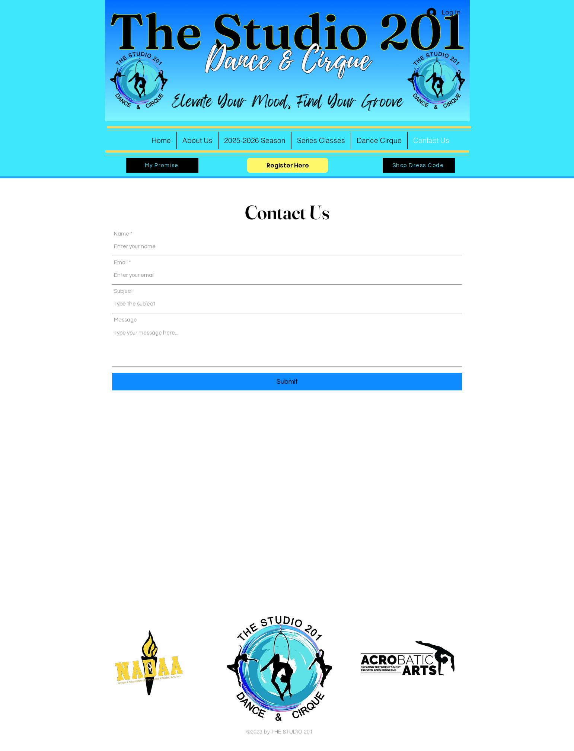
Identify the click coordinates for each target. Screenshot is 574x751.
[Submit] (287, 381)
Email (121, 262)
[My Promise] (162, 165)
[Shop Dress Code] (419, 165)
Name (121, 234)
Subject (123, 291)
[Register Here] (287, 165)
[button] (255, 140)
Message (125, 320)
